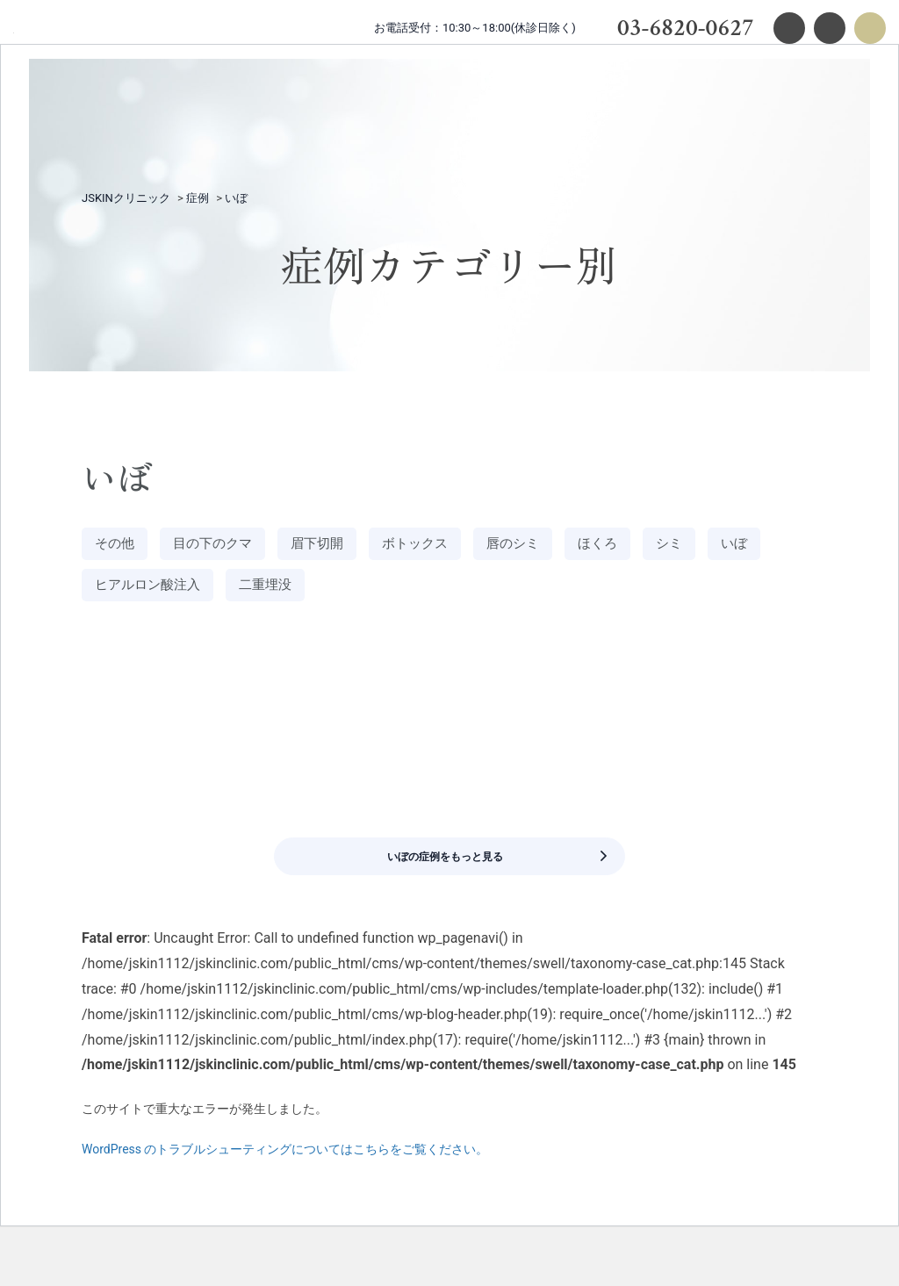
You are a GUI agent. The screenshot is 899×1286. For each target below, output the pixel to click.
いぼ (110, 592)
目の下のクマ (228, 545)
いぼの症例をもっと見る (487, 875)
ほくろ (659, 545)
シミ (737, 545)
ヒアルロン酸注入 (228, 592)
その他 (118, 545)
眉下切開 (346, 545)
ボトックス (455, 545)
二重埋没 (361, 592)
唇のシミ (565, 545)
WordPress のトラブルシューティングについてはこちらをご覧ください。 (285, 1181)
